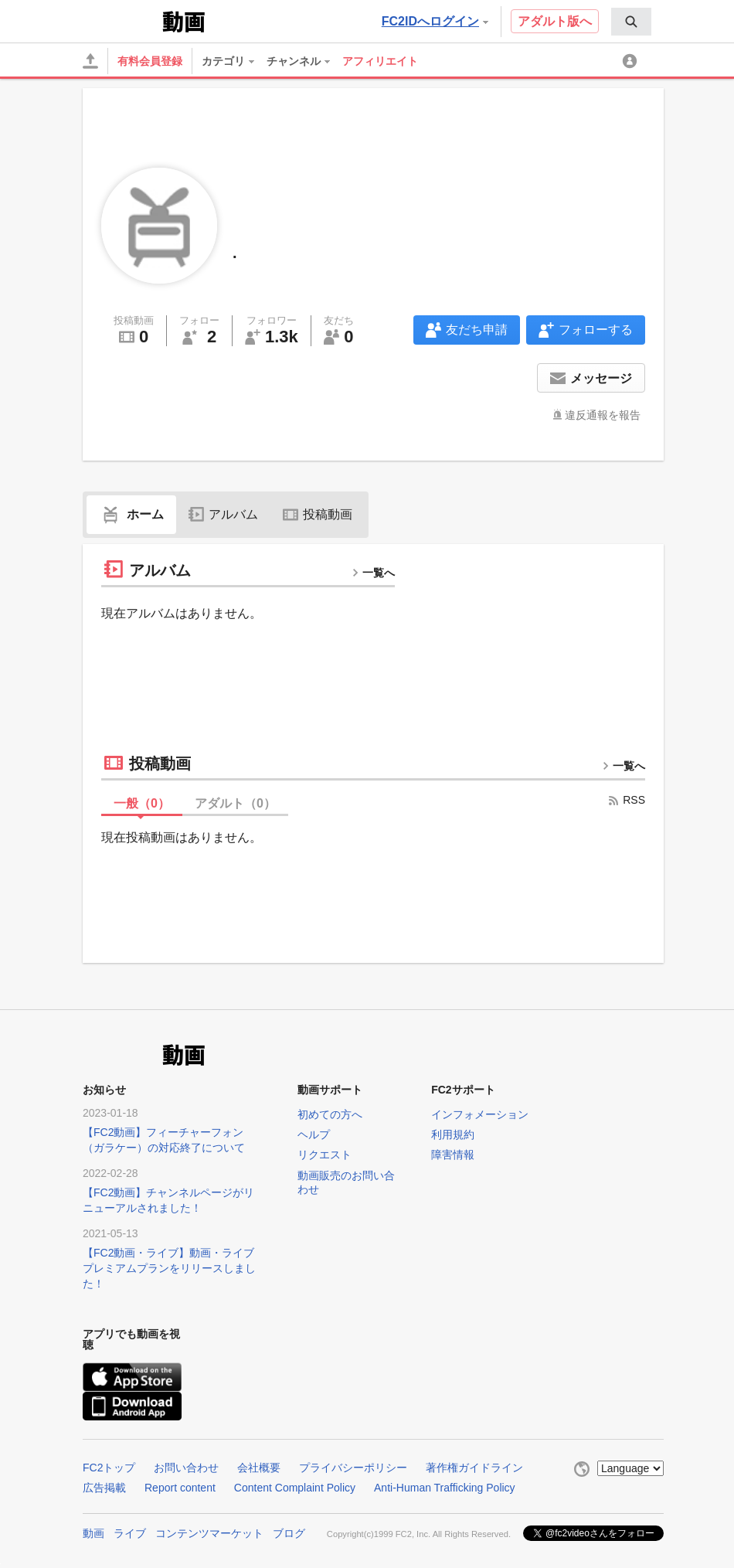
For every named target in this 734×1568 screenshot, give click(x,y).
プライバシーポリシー (353, 1467)
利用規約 (452, 1134)
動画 (93, 1533)
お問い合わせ (186, 1467)
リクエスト (324, 1154)
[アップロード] (90, 61)
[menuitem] (631, 22)
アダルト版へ (555, 21)
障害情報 (452, 1154)
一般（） (142, 803)
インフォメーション (479, 1114)
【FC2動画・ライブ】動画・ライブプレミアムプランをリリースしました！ (169, 1268)
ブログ (289, 1533)
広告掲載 (104, 1487)
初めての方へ (329, 1114)
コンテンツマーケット (209, 1533)
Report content (180, 1487)
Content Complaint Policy (294, 1487)
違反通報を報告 (603, 415)
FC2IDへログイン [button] (435, 21)
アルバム (223, 514)
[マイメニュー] (632, 61)
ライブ (130, 1533)
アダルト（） (235, 803)
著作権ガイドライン (474, 1467)
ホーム (131, 514)
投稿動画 (317, 514)
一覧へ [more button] (373, 572)
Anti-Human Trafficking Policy (444, 1487)
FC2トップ (109, 1467)
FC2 (121, 20)
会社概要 (258, 1467)
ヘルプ (313, 1134)
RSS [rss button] (626, 800)
